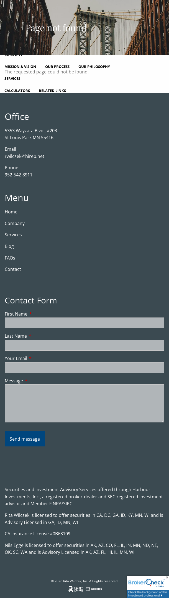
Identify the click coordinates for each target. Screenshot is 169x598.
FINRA (55, 504)
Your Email (38, 358)
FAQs (10, 258)
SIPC (67, 504)
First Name (38, 314)
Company (15, 223)
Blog (9, 246)
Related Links (52, 90)
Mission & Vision (20, 66)
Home (11, 212)
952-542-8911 (18, 175)
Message (36, 381)
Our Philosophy (94, 66)
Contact (13, 269)
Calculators (17, 90)
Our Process (57, 66)
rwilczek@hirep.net (24, 156)
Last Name (38, 336)
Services (12, 78)
